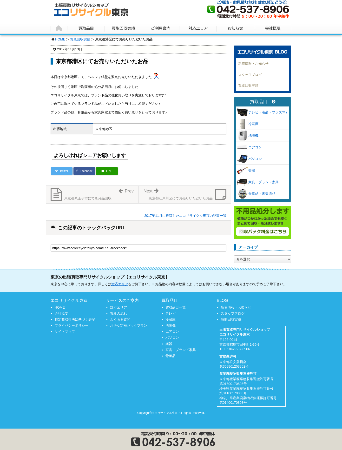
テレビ (170, 313)
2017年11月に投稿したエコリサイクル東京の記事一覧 (185, 216)
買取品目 (262, 101)
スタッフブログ (250, 75)
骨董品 (170, 356)
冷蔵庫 (253, 124)
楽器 (251, 170)
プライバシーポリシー (71, 325)
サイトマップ (65, 331)
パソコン (255, 159)
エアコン (255, 147)
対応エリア (119, 284)
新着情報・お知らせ (253, 64)
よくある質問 (120, 319)
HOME (60, 39)
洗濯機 (253, 135)
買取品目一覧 (175, 307)
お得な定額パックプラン (128, 325)
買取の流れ (118, 313)
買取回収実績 (80, 39)
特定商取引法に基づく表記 (75, 319)
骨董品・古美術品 (261, 193)
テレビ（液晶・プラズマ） (268, 112)
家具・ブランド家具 (263, 182)
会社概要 (61, 313)
